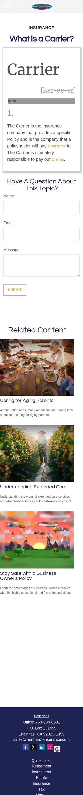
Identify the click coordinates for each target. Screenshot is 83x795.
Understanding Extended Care (33, 486)
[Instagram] (50, 747)
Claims (58, 159)
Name (8, 196)
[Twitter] (34, 747)
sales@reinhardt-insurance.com (41, 739)
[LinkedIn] (42, 747)
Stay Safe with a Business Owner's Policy (28, 576)
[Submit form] (14, 290)
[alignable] (57, 749)
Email (8, 223)
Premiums (57, 146)
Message (11, 250)
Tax (41, 789)
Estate (41, 777)
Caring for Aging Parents (27, 400)
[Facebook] (26, 747)
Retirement (41, 766)
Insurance (41, 783)
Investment (41, 772)
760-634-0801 (47, 722)
